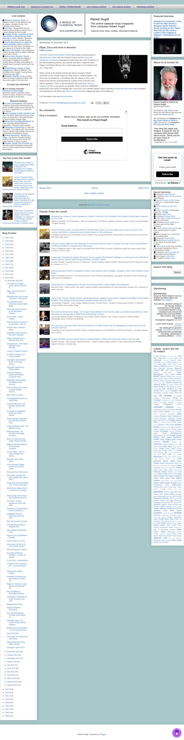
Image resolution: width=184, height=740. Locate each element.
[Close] (126, 112)
